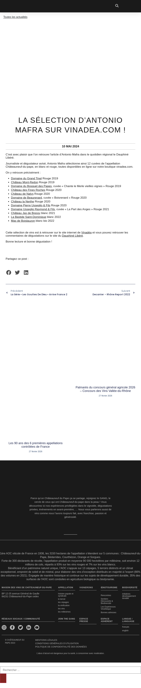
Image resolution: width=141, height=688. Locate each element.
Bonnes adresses (108, 612)
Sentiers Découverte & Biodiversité (107, 601)
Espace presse (83, 620)
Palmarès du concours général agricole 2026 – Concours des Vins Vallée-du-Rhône (105, 389)
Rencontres (106, 595)
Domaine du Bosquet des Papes (31, 186)
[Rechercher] (3, 678)
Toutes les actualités (15, 17)
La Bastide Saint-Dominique (28, 217)
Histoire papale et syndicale (65, 595)
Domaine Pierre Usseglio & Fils (30, 205)
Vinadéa (86, 232)
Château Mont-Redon (24, 182)
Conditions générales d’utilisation (57, 643)
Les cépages (63, 602)
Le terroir (61, 599)
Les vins (61, 608)
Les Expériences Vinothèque (108, 608)
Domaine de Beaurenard (26, 197)
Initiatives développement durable (129, 596)
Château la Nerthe (22, 201)
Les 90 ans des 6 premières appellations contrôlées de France (35, 445)
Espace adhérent (107, 620)
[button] (9, 272)
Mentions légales (46, 640)
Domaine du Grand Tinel (26, 178)
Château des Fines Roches (28, 190)
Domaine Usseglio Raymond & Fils (33, 209)
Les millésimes (64, 612)
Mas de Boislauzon (23, 220)
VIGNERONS (86, 587)
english (125, 630)
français (125, 627)
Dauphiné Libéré (72, 235)
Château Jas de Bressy (25, 213)
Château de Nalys (22, 193)
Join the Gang (66, 619)
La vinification (64, 605)
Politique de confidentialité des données (61, 646)
